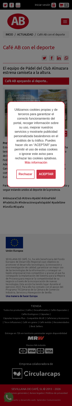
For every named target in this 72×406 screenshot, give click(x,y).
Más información (36, 162)
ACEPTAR (46, 174)
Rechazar (25, 174)
